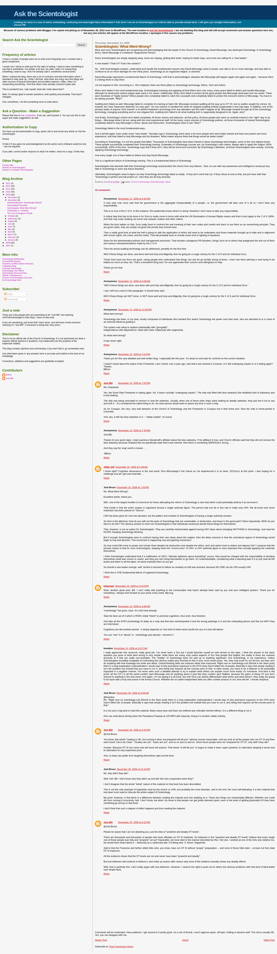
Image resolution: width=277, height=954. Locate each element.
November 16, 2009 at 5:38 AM (131, 467)
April (10, 232)
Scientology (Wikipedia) (13, 259)
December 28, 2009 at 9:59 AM (133, 693)
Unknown (108, 586)
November (13, 200)
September (13, 219)
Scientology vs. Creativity (17, 210)
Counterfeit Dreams (11, 261)
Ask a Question (28, 115)
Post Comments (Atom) (121, 946)
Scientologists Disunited (17, 205)
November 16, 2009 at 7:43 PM (133, 487)
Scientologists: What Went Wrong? (21, 208)
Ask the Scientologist (46, 14)
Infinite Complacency (12, 275)
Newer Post (101, 940)
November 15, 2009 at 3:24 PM (134, 354)
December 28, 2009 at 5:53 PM (134, 730)
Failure (168, 182)
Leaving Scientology (11, 268)
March (11, 234)
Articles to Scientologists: (14, 167)
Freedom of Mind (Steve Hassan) (17, 263)
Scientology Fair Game (13, 270)
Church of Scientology (140, 182)
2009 (8, 194)
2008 (8, 242)
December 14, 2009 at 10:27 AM (130, 648)
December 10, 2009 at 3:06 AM (134, 606)
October (12, 216)
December (13, 197)
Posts (8, 294)
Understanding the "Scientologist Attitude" (24, 202)
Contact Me (7, 165)
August (11, 221)
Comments (11, 299)
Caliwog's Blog (9, 266)
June (10, 226)
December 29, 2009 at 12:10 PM (133, 769)
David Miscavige (157, 182)
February (12, 237)
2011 (8, 189)
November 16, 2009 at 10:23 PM (132, 586)
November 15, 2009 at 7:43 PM (134, 430)
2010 (8, 192)
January (12, 240)
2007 (8, 245)
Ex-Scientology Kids (11, 280)
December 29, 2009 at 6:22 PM (134, 822)
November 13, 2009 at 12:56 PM (135, 309)
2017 (8, 183)
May (10, 229)
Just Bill (107, 182)
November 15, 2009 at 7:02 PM (134, 383)
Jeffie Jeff (108, 467)
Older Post (269, 940)
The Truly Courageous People (20, 213)
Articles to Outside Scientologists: (18, 170)
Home (185, 940)
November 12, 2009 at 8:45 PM (134, 198)
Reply (106, 271)
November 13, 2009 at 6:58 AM (134, 281)
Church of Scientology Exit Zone (17, 277)
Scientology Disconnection (14, 273)
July (10, 224)
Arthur (9, 374)
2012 (8, 186)
